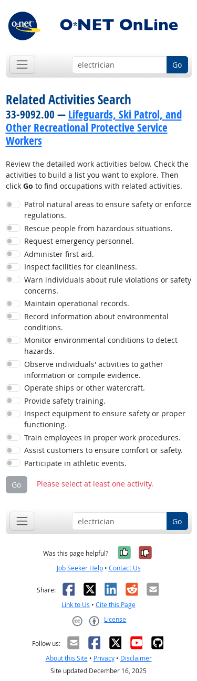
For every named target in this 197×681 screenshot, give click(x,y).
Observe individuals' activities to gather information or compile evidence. (93, 369)
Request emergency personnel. (79, 241)
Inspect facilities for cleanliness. (80, 267)
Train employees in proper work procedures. (102, 437)
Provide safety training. (65, 401)
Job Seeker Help (80, 568)
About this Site (67, 658)
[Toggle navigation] (22, 65)
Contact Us (125, 568)
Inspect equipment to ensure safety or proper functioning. (104, 418)
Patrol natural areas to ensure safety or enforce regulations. (107, 209)
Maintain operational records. (76, 303)
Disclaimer (136, 658)
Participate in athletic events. (75, 463)
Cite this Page (116, 604)
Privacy (104, 658)
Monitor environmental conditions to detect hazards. (101, 345)
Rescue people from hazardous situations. (98, 228)
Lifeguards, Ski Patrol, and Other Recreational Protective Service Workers (94, 127)
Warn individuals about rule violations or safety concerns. (107, 285)
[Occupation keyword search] (119, 65)
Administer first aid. (59, 254)
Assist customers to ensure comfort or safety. (103, 450)
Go (177, 65)
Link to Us (75, 604)
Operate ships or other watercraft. (84, 388)
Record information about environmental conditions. (96, 321)
